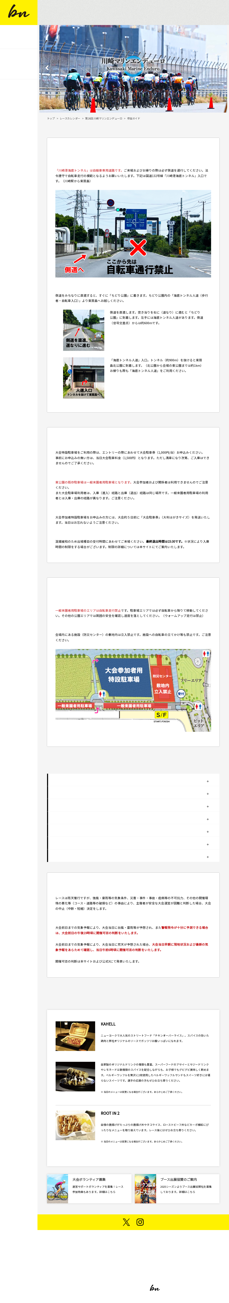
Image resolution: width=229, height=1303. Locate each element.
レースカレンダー (70, 118)
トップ (51, 118)
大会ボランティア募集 (89, 1179)
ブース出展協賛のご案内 (178, 1179)
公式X (106, 961)
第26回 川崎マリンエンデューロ (103, 118)
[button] (47, 70)
